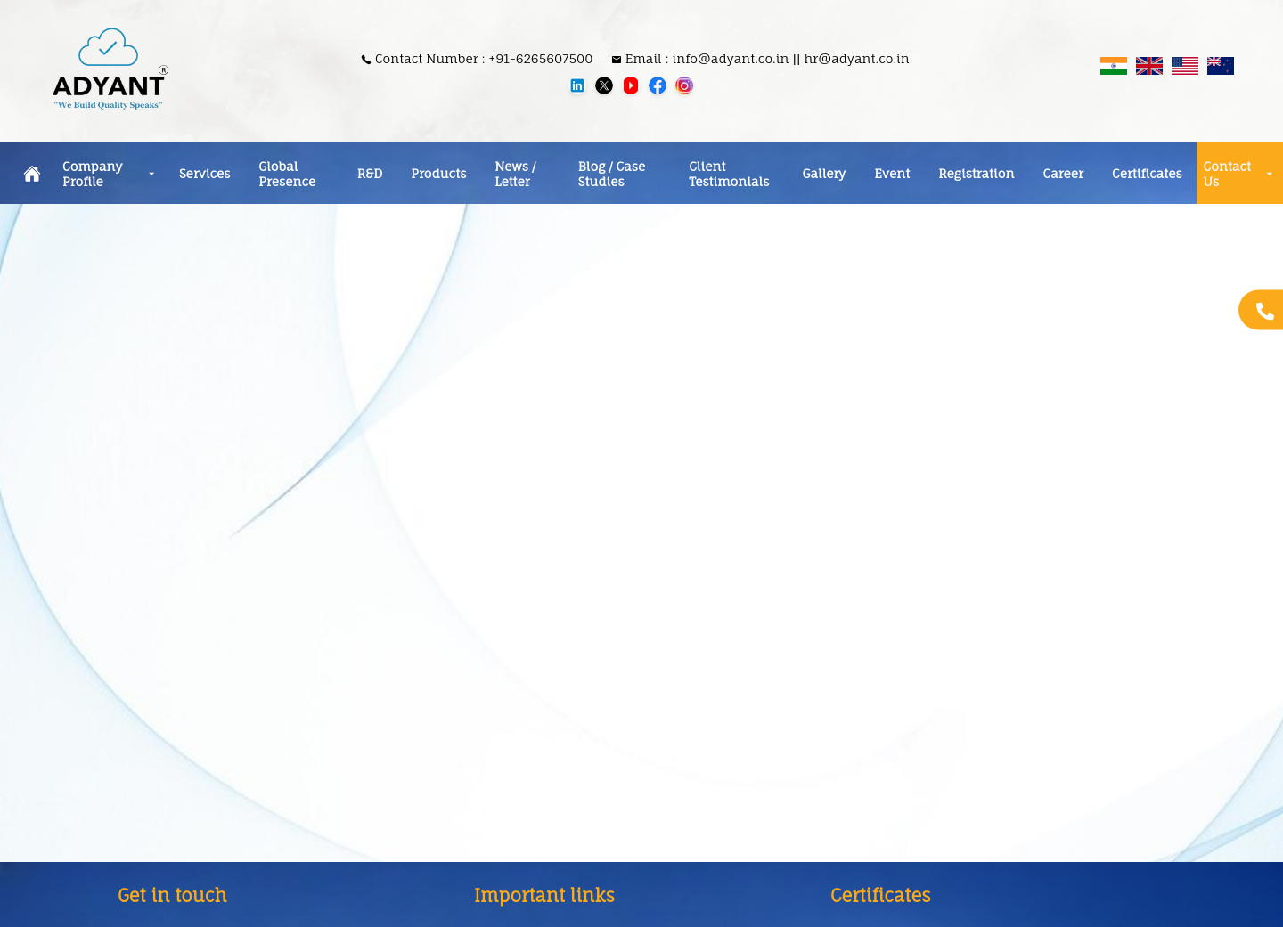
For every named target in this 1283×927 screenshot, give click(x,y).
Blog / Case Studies (611, 174)
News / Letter (514, 174)
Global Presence (286, 174)
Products (438, 173)
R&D (370, 173)
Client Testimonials (729, 174)
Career (1062, 173)
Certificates (1147, 173)
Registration (976, 173)
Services (204, 173)
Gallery (824, 173)
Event (892, 173)
